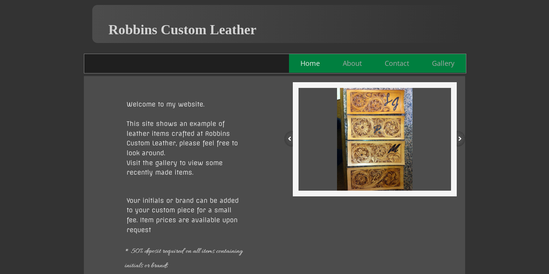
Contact (397, 63)
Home (310, 63)
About (352, 63)
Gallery (443, 63)
